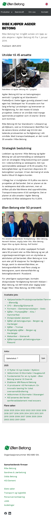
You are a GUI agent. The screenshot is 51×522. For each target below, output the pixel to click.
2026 (6, 410)
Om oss (32, 12)
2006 (28, 416)
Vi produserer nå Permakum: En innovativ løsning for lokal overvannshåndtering (23, 388)
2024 (17, 410)
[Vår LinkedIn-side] (9, 514)
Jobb (6, 501)
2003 (6, 419)
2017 (11, 413)
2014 (26, 413)
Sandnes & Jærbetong (15, 472)
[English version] (46, 4)
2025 (12, 410)
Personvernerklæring (14, 497)
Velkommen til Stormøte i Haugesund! (26, 373)
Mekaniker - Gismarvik (18, 336)
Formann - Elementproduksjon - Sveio (26, 308)
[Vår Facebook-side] (5, 513)
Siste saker (9, 489)
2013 (31, 413)
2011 (41, 413)
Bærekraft (19, 12)
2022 (28, 410)
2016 (16, 413)
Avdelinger (9, 505)
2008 (17, 416)
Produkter (5, 12)
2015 (21, 413)
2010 (6, 416)
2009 (11, 416)
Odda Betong (10, 476)
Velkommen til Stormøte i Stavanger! (25, 394)
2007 (22, 416)
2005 (34, 416)
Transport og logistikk (15, 493)
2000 (22, 419)
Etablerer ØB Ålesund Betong (21, 382)
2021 (33, 410)
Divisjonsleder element (18, 318)
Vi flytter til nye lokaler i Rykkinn (23, 370)
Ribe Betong (10, 468)
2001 (17, 419)
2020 (38, 410)
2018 (6, 413)
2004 (39, 416)
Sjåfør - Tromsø (15, 327)
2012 (36, 413)
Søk (43, 358)
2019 (44, 410)
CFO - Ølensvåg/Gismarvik (20, 305)
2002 (12, 419)
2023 (22, 410)
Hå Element (10, 480)
